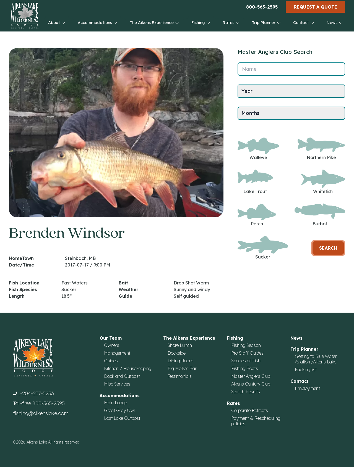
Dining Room (180, 360)
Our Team (111, 338)
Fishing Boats (244, 368)
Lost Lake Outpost (122, 418)
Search (328, 248)
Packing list (306, 369)
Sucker (263, 248)
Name (249, 69)
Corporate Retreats (249, 410)
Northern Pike (321, 149)
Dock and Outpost (122, 376)
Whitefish (323, 182)
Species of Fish (246, 360)
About (57, 22)
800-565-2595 (262, 7)
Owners (111, 345)
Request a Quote (315, 7)
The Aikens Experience (154, 22)
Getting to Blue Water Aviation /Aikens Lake (316, 359)
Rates (231, 22)
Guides (111, 360)
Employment (307, 388)
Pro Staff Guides (247, 353)
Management (117, 353)
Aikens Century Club (250, 384)
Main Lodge (115, 402)
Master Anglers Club (250, 376)
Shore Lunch (180, 345)
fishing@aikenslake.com (40, 413)
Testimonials (180, 376)
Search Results (245, 391)
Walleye (258, 149)
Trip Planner (266, 22)
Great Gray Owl (119, 410)
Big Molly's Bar (182, 368)
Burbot (320, 215)
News (335, 22)
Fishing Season (246, 345)
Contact (303, 22)
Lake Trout (255, 182)
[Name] (291, 69)
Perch (257, 215)
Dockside (177, 353)
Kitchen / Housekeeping (127, 368)
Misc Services (117, 384)
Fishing (200, 22)
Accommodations (98, 22)
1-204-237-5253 (36, 393)
